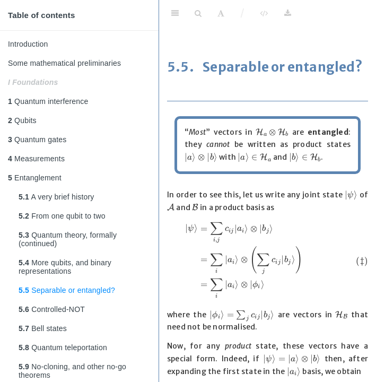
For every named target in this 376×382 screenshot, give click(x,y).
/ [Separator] (242, 13)
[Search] (198, 13)
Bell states (43, 328)
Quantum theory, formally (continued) (68, 239)
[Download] (287, 13)
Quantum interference (48, 101)
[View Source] (264, 13)
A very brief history (56, 197)
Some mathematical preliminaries (64, 63)
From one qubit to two (62, 216)
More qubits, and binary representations (65, 266)
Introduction (28, 44)
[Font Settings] (220, 13)
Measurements (36, 158)
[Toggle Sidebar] (175, 13)
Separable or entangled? (67, 290)
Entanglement (35, 177)
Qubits (22, 120)
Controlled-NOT (52, 309)
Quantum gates (37, 139)
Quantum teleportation (63, 347)
